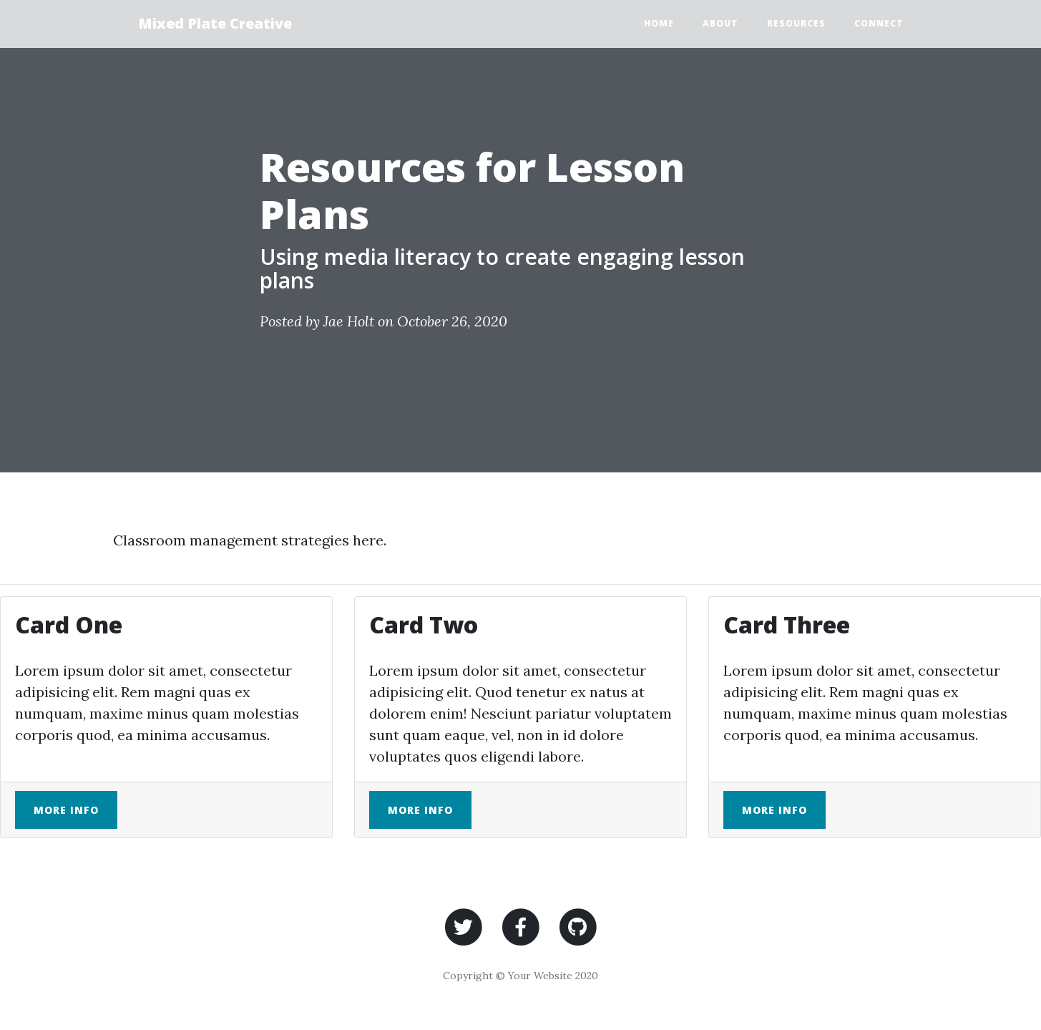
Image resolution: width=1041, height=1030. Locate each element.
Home (659, 23)
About (720, 23)
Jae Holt (348, 321)
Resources (796, 23)
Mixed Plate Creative (215, 23)
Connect (879, 23)
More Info (66, 810)
